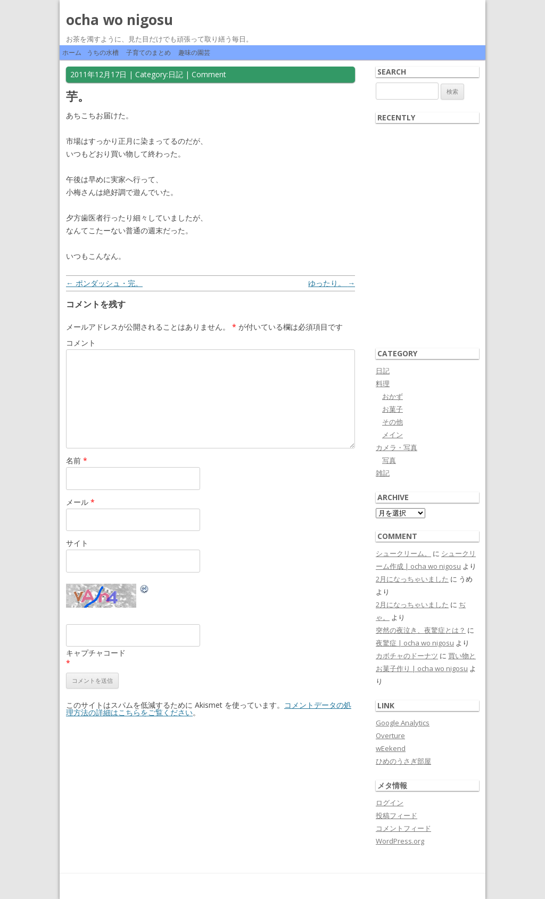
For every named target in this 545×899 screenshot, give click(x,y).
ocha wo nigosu (119, 19)
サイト (77, 543)
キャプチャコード (96, 653)
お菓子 (392, 409)
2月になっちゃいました (412, 579)
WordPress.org (400, 841)
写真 (389, 460)
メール (80, 502)
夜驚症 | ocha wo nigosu (415, 643)
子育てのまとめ (148, 52)
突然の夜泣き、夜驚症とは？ (421, 630)
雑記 (383, 473)
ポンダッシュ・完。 (104, 283)
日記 (175, 74)
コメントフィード (403, 828)
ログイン (389, 802)
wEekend (391, 748)
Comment (209, 74)
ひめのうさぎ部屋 (403, 761)
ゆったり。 (331, 283)
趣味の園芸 (194, 52)
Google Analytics (403, 723)
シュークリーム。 (403, 553)
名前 (76, 460)
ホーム (71, 52)
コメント (81, 343)
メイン (392, 434)
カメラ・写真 (396, 447)
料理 (383, 383)
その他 (392, 422)
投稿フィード (396, 815)
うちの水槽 (103, 52)
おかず (392, 396)
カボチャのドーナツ (407, 655)
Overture (390, 735)
